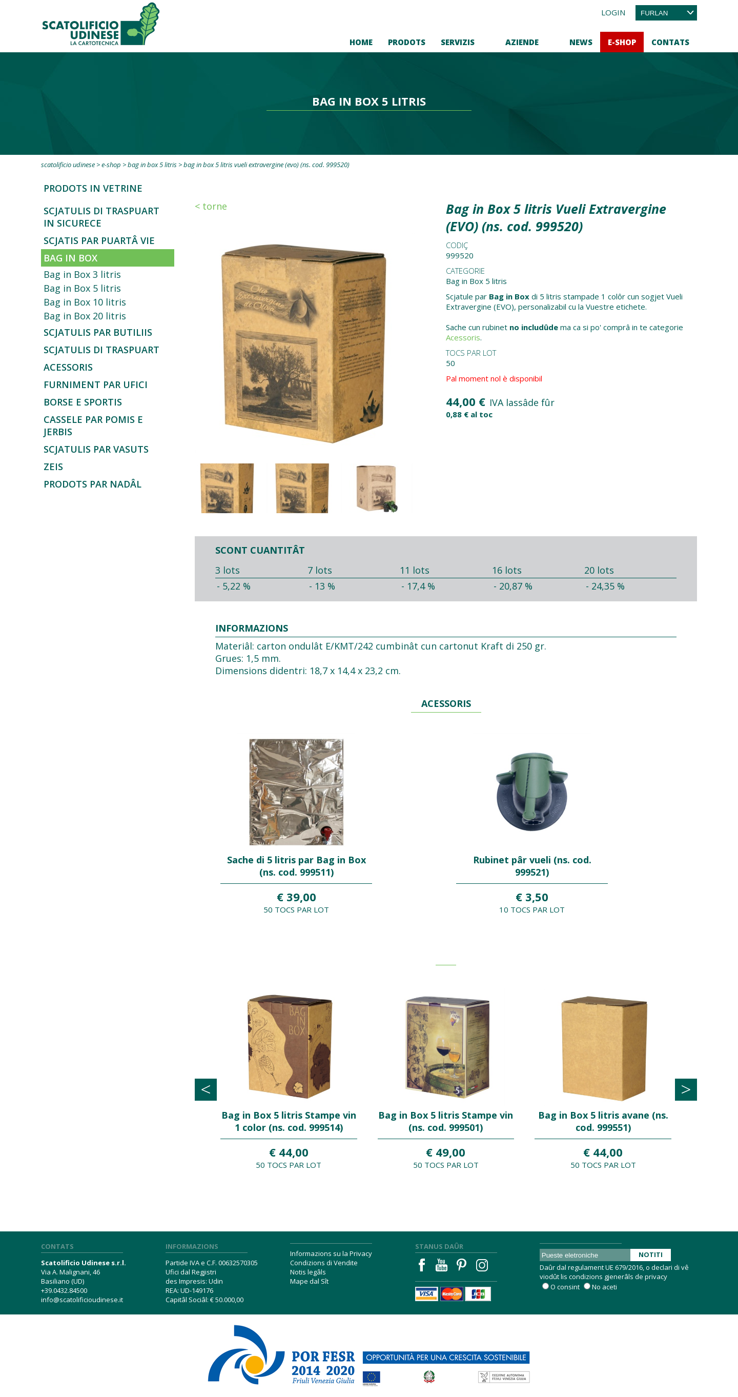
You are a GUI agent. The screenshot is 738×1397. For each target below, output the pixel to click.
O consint (565, 1286)
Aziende (522, 42)
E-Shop (622, 42)
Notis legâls (308, 1272)
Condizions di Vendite (324, 1262)
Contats (670, 42)
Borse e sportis (83, 402)
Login (613, 12)
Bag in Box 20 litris (85, 316)
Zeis (53, 466)
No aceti (604, 1286)
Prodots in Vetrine (93, 188)
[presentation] (206, 1090)
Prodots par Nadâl (92, 484)
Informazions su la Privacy (331, 1253)
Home (361, 42)
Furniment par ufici (96, 384)
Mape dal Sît (309, 1281)
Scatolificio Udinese (68, 164)
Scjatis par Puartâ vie (99, 240)
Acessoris (68, 367)
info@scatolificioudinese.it (82, 1299)
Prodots (406, 42)
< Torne (211, 206)
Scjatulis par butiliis (98, 332)
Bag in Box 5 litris (152, 164)
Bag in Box (70, 258)
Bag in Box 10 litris (85, 302)
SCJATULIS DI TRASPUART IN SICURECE (101, 217)
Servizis (458, 42)
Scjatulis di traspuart (101, 349)
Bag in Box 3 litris (82, 274)
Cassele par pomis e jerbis (93, 425)
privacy (656, 1276)
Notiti (651, 1254)
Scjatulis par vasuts (96, 449)
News (580, 42)
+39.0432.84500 (64, 1290)
